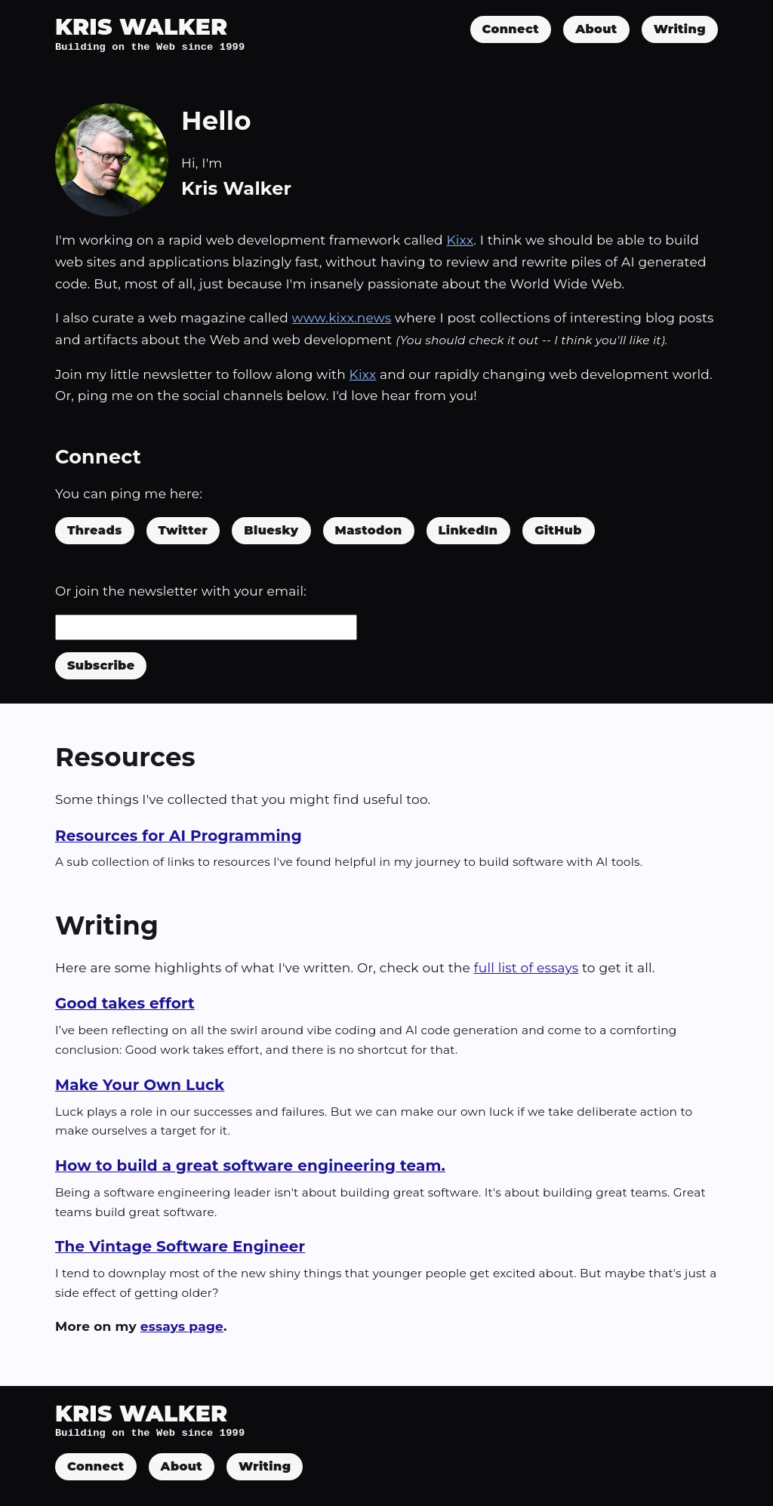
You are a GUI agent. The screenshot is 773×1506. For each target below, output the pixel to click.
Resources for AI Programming (178, 836)
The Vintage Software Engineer (180, 1246)
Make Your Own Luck (139, 1085)
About (596, 29)
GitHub (558, 530)
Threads (94, 530)
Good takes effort (125, 1003)
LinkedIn (468, 530)
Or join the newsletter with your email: (180, 591)
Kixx (459, 240)
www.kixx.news (342, 317)
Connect (511, 29)
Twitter (183, 530)
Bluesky (271, 530)
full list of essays (526, 967)
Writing (680, 29)
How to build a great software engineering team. (250, 1165)
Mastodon (368, 530)
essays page (181, 1326)
